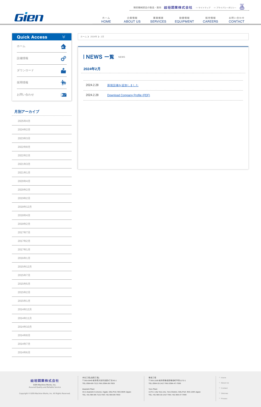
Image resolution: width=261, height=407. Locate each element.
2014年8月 (24, 335)
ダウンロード (25, 70)
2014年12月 (25, 309)
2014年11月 (25, 318)
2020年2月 (24, 189)
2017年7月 (24, 232)
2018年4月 (24, 215)
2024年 (93, 36)
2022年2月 (24, 155)
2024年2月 (24, 129)
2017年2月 (24, 240)
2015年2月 (24, 292)
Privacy (224, 398)
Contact (224, 388)
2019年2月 (24, 198)
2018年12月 (25, 206)
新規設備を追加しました (123, 85)
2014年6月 (24, 352)
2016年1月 (24, 258)
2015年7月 (24, 275)
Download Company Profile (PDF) (128, 95)
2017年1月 (24, 249)
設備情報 (22, 58)
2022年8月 (24, 146)
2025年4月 (24, 121)
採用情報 (22, 82)
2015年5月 (24, 283)
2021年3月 (24, 164)
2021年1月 (24, 172)
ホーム (83, 36)
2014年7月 (24, 343)
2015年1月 (24, 300)
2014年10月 (25, 326)
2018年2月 (24, 223)
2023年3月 (24, 138)
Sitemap (224, 393)
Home (223, 377)
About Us (225, 383)
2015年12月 (25, 266)
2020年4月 (24, 181)
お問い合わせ (25, 94)
